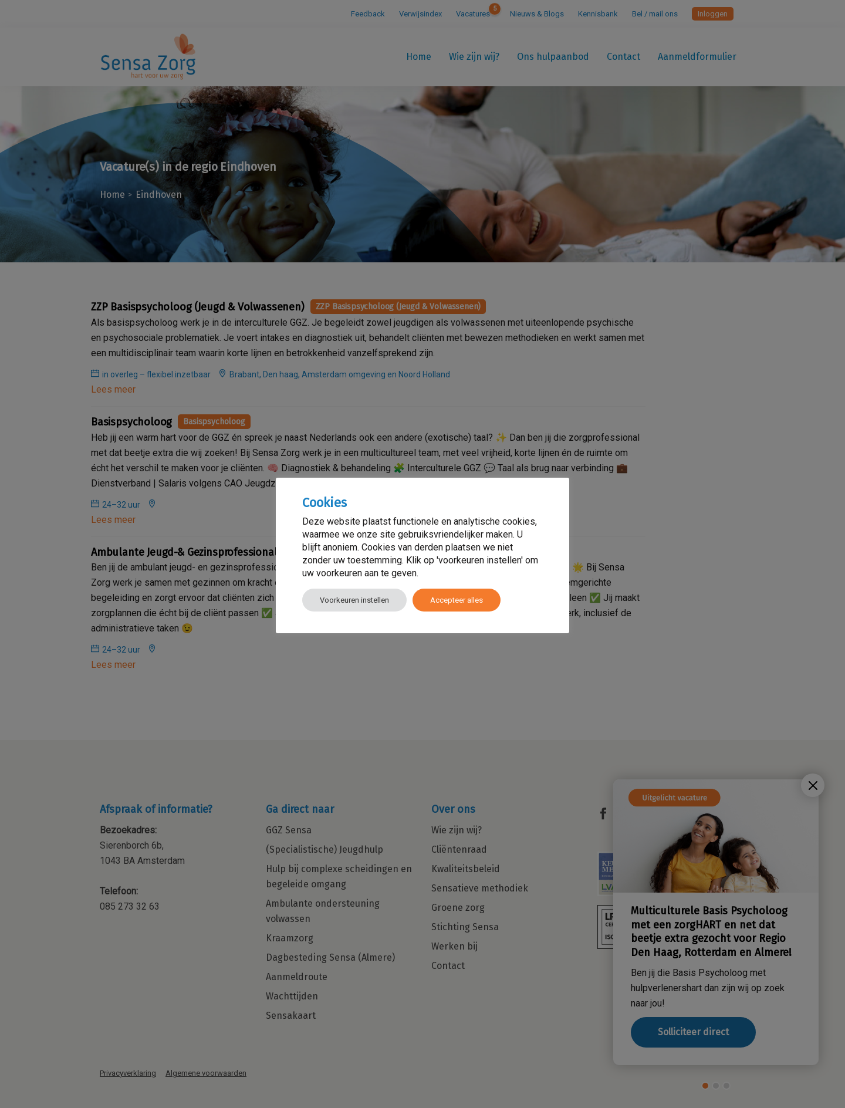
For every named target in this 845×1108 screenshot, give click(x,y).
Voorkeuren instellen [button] (354, 600)
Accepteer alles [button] (456, 600)
